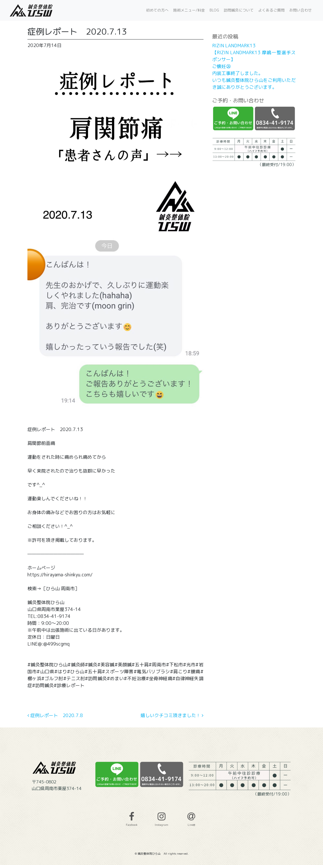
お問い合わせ (300, 10)
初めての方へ (157, 10)
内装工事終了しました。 (237, 73)
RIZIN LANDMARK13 (233, 45)
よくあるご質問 (271, 10)
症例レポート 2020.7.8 (55, 715)
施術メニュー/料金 (189, 10)
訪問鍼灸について (239, 10)
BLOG (214, 10)
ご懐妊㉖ (221, 66)
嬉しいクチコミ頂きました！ (172, 715)
